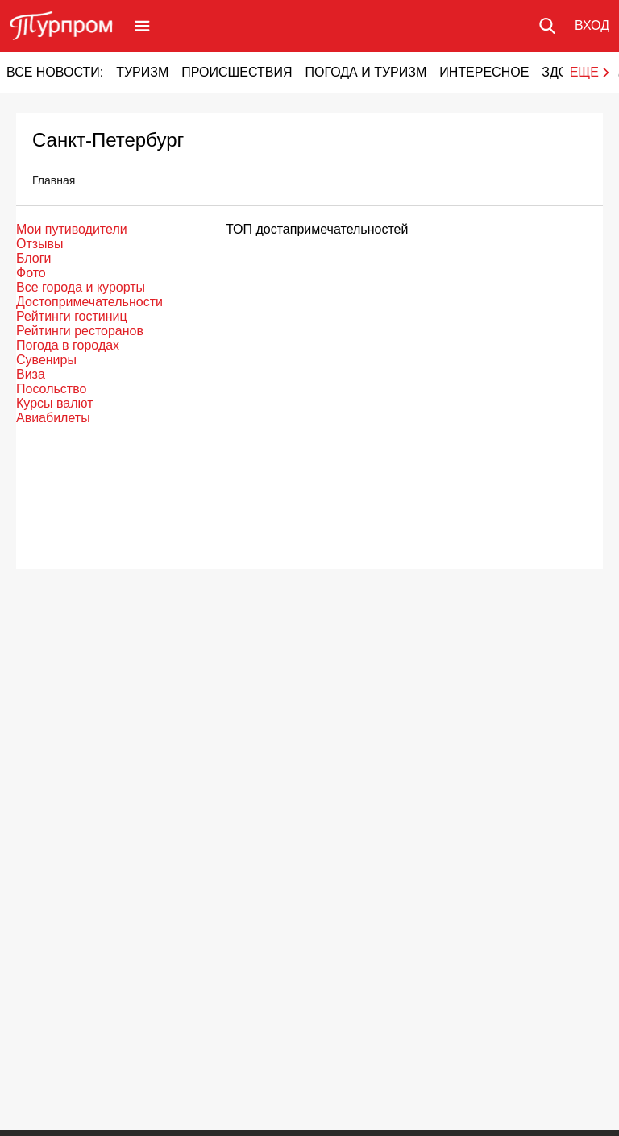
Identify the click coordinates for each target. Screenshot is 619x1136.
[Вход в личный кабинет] (592, 26)
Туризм (142, 72)
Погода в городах (67, 345)
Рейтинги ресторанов (79, 331)
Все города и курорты (80, 287)
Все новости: (54, 72)
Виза (30, 374)
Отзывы (40, 244)
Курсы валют (54, 403)
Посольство (51, 389)
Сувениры (46, 360)
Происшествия (236, 72)
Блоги (34, 258)
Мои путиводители (71, 229)
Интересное (484, 72)
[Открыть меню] (142, 26)
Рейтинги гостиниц (71, 316)
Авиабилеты (53, 418)
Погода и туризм (365, 72)
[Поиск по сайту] (547, 26)
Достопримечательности (89, 302)
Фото (31, 273)
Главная (53, 180)
